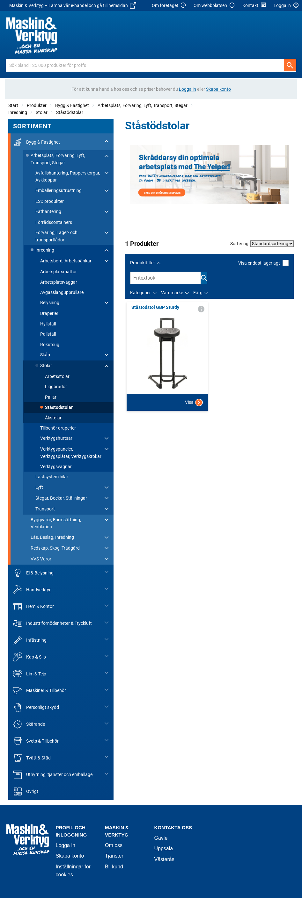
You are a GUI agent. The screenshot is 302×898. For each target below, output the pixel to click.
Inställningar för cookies (73, 871)
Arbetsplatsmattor (58, 271)
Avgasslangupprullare (62, 292)
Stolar (42, 112)
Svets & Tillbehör (36, 741)
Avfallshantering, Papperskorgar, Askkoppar (67, 176)
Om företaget (169, 5)
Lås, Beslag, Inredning (52, 537)
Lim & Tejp (29, 673)
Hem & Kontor (33, 606)
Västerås (164, 859)
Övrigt (25, 791)
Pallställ (48, 334)
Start (13, 105)
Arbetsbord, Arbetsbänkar (66, 260)
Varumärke (172, 292)
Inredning (17, 112)
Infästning (30, 640)
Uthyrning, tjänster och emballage (52, 774)
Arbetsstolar (57, 376)
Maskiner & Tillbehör (39, 690)
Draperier (49, 313)
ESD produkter (49, 201)
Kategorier (140, 292)
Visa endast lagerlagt (263, 263)
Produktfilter (142, 262)
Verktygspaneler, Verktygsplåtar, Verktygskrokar (70, 452)
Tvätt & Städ (32, 757)
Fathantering (48, 211)
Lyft (39, 487)
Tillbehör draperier (58, 428)
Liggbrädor (56, 386)
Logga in (65, 845)
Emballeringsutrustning (58, 190)
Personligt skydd (36, 707)
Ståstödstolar (69, 112)
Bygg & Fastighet (72, 105)
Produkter (37, 105)
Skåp (45, 354)
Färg (198, 292)
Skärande (29, 724)
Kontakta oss (173, 827)
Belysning (49, 302)
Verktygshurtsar (56, 438)
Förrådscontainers (53, 222)
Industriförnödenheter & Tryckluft (52, 623)
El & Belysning (33, 573)
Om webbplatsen (214, 5)
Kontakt (254, 5)
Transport (45, 508)
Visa (194, 402)
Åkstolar (53, 417)
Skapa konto (70, 856)
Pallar (50, 397)
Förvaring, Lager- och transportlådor (56, 236)
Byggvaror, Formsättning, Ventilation (56, 523)
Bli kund (114, 866)
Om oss (113, 845)
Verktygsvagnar (56, 466)
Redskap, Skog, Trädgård (55, 548)
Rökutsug (49, 344)
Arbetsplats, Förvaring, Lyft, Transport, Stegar (143, 105)
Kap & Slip (29, 657)
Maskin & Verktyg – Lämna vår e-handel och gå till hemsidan (72, 5)
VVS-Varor (41, 558)
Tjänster (114, 856)
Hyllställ (48, 323)
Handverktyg (32, 589)
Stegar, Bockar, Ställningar (61, 498)
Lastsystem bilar (51, 476)
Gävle (161, 838)
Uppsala (163, 848)
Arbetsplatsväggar (58, 282)
